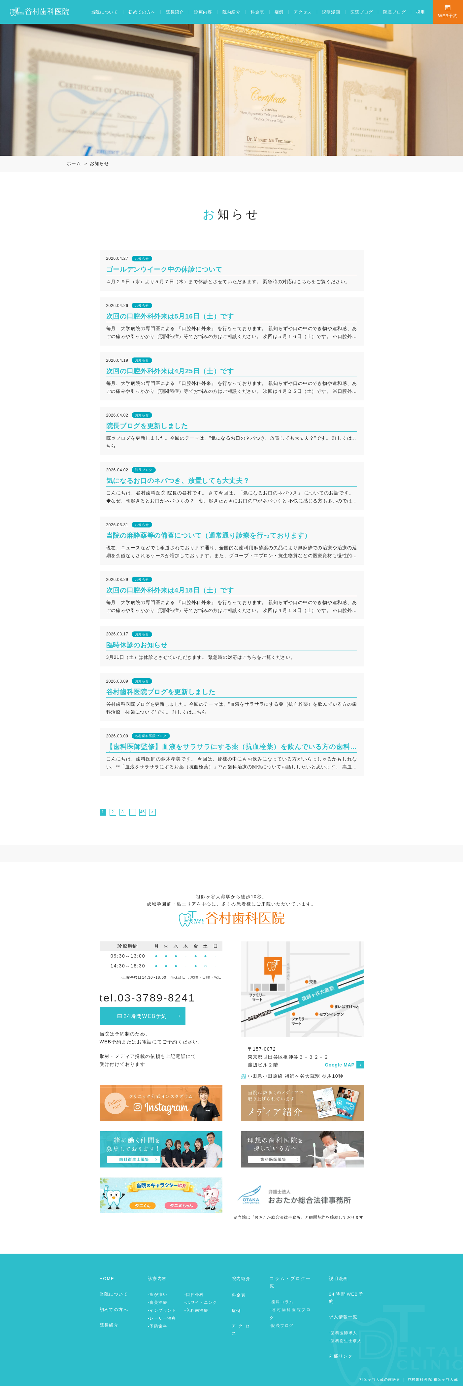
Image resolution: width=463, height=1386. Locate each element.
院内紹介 (231, 12)
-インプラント (162, 1310)
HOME (107, 1278)
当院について (104, 12)
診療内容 (203, 12)
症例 (279, 12)
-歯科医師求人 (343, 1333)
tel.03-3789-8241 (148, 998)
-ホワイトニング (200, 1302)
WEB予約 (447, 15)
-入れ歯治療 (196, 1310)
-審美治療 (157, 1302)
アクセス (303, 12)
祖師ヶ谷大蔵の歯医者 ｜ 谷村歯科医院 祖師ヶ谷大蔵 (408, 1379)
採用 (420, 12)
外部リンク (341, 1356)
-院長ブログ (281, 1325)
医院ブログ (361, 12)
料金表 (257, 12)
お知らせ (99, 163)
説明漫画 (331, 12)
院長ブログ (394, 12)
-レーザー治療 (162, 1318)
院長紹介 (175, 12)
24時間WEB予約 (145, 1016)
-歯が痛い (157, 1294)
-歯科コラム (281, 1302)
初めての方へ (141, 12)
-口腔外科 (194, 1294)
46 (142, 812)
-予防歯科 (157, 1326)
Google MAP (339, 1064)
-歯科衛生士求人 (345, 1340)
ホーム (74, 163)
